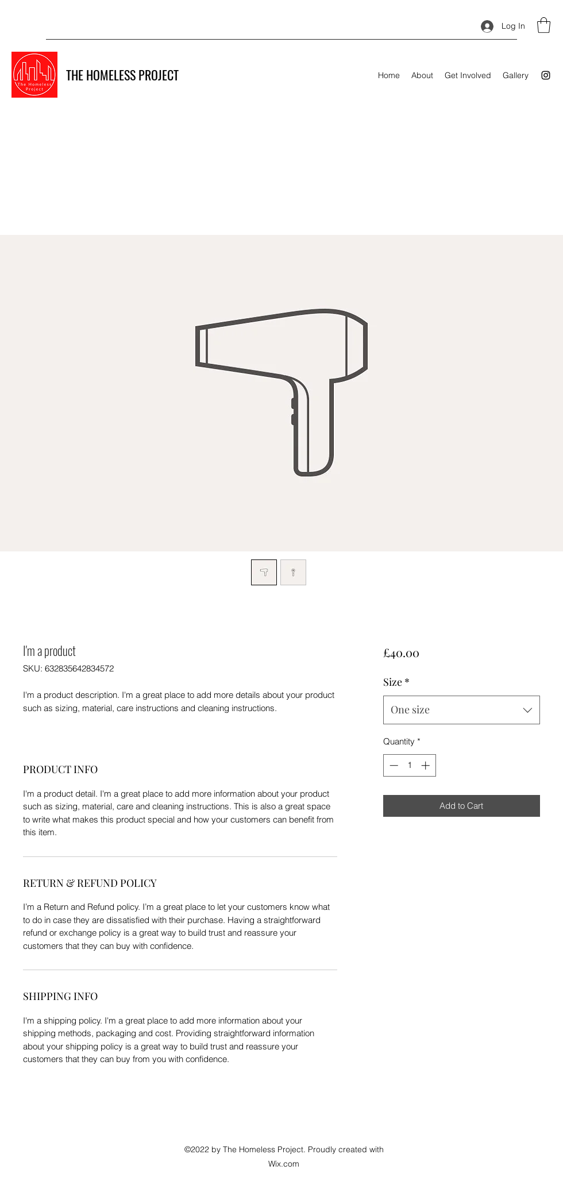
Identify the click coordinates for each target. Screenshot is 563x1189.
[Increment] (426, 765)
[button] (543, 25)
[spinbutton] (409, 765)
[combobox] (461, 710)
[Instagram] (546, 75)
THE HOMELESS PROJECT (122, 74)
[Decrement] (392, 765)
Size (396, 682)
